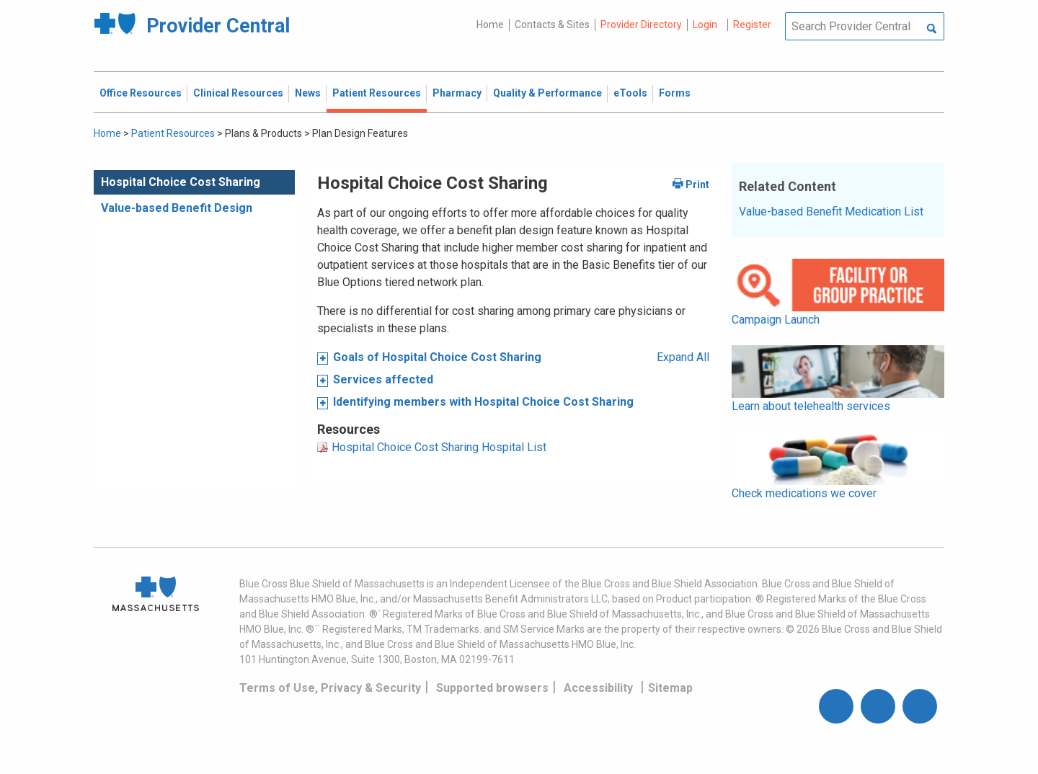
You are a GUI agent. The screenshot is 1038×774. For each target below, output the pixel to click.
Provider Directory (641, 24)
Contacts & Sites (552, 24)
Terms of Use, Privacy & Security (330, 688)
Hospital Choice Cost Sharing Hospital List (439, 447)
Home (490, 24)
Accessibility (598, 688)
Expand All (683, 357)
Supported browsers (492, 688)
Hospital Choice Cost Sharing (180, 182)
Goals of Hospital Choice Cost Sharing (437, 357)
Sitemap (670, 688)
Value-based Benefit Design (176, 208)
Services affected (383, 379)
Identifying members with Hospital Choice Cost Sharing (483, 402)
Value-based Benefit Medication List (831, 211)
